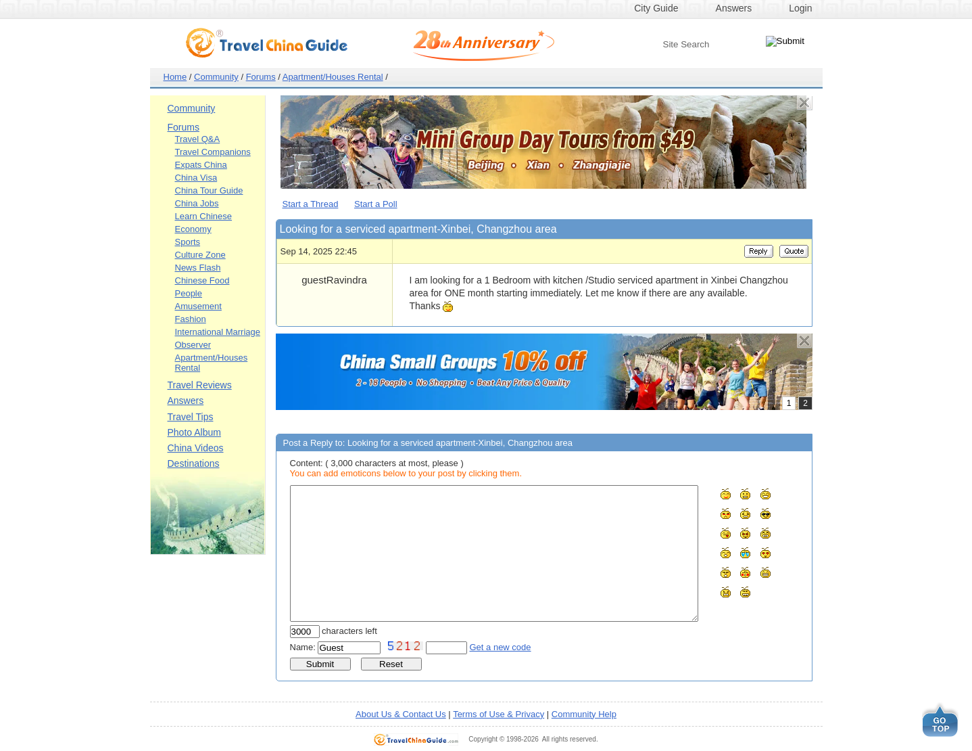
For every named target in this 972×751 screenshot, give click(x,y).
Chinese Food (202, 280)
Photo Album (194, 432)
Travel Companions (213, 152)
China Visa (196, 178)
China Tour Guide (209, 190)
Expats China (201, 165)
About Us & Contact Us (401, 714)
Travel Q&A (197, 139)
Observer (193, 345)
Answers (734, 8)
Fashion (190, 319)
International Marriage (217, 332)
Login (800, 8)
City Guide (656, 8)
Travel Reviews (200, 385)
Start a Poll (375, 204)
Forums (261, 77)
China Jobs (197, 203)
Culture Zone (200, 255)
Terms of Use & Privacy (498, 714)
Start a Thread (311, 204)
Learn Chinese (204, 216)
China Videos (196, 447)
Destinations (194, 463)
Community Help (584, 714)
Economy (193, 229)
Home (175, 77)
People (188, 293)
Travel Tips (191, 416)
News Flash (198, 268)
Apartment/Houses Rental (333, 77)
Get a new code (500, 647)
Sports (188, 242)
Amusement (198, 306)
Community (216, 77)
